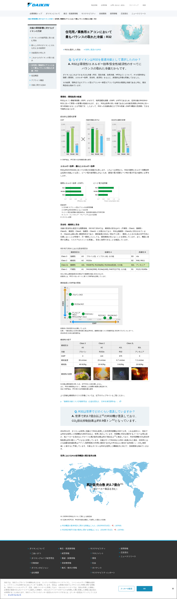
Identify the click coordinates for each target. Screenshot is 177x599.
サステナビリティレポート (103, 572)
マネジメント (98, 553)
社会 (94, 563)
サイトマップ (134, 5)
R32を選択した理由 (72, 50)
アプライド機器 (37, 80)
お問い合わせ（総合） (118, 5)
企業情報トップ (36, 14)
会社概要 (35, 572)
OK (144, 589)
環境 (94, 558)
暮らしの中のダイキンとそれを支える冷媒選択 (42, 46)
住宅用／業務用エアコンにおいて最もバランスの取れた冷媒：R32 (42, 68)
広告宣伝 (124, 552)
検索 (144, 5)
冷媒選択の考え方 (38, 53)
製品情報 (94, 5)
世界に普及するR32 (93, 50)
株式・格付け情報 (69, 568)
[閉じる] (173, 588)
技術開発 (102, 14)
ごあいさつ (36, 553)
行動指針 (35, 563)
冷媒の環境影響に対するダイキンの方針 (42, 29)
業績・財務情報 (68, 558)
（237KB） (93, 530)
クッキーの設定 (126, 589)
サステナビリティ (97, 548)
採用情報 (113, 14)
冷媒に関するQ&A (38, 85)
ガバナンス (97, 568)
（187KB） (92, 526)
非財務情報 (66, 563)
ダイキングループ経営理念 (42, 558)
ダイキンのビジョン (39, 568)
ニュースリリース (139, 14)
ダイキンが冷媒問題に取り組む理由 (42, 39)
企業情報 (104, 5)
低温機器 (34, 76)
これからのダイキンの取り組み (42, 59)
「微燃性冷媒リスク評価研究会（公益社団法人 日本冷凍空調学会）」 (90, 401)
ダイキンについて (37, 548)
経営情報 (65, 553)
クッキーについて (14, 595)
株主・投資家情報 (67, 548)
